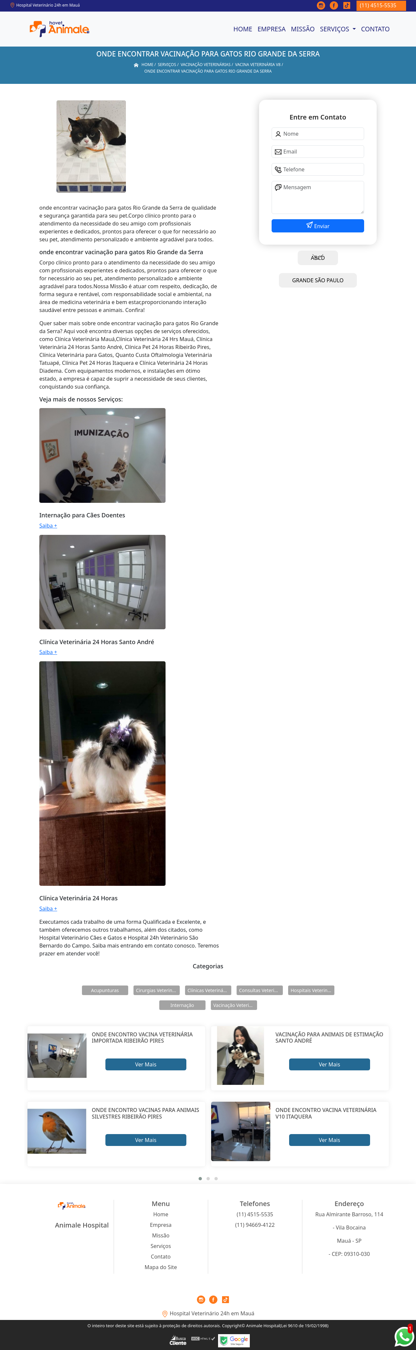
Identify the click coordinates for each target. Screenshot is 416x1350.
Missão (303, 28)
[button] (200, 1178)
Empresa (271, 28)
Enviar (321, 226)
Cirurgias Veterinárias (158, 990)
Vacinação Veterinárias (235, 1005)
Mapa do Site (161, 1267)
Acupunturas (105, 990)
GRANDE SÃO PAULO (317, 280)
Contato (375, 28)
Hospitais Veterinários (312, 990)
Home (242, 28)
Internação (182, 1005)
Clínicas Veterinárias (209, 990)
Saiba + (48, 525)
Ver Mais (145, 1064)
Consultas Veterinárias (261, 990)
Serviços (335, 28)
